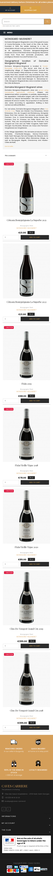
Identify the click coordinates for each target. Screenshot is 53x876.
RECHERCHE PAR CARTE (11, 26)
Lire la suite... (9, 146)
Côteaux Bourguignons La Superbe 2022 (26, 302)
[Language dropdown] (48, 813)
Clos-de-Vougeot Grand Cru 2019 (26, 629)
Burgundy (36, 53)
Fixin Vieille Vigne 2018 (26, 465)
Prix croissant (26, 156)
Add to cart (34, 237)
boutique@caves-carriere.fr (15, 801)
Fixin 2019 (27, 383)
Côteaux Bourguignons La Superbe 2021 (26, 220)
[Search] (26, 21)
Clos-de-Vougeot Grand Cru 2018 (26, 710)
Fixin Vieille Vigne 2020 (26, 547)
